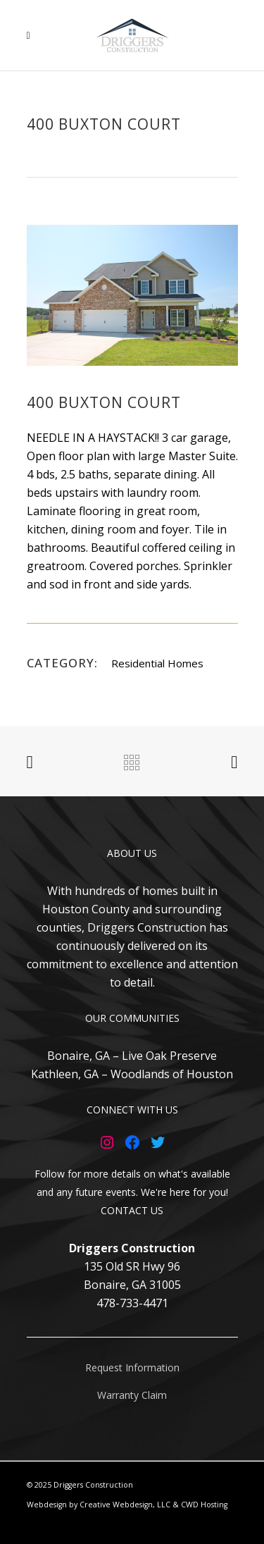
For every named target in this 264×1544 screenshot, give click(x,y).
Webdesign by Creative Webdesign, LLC (98, 1504)
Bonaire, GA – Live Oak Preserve (132, 1055)
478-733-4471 (132, 1303)
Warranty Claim (132, 1395)
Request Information (132, 1367)
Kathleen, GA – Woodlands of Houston (132, 1074)
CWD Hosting (204, 1504)
